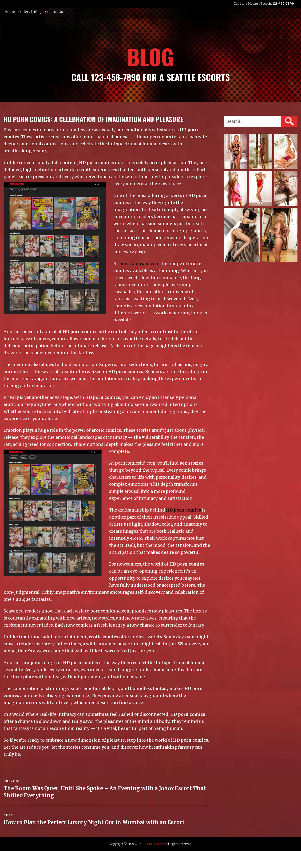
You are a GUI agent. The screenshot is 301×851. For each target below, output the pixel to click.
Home (10, 11)
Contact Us (54, 11)
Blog (38, 11)
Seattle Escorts (155, 844)
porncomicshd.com (139, 263)
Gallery (24, 11)
